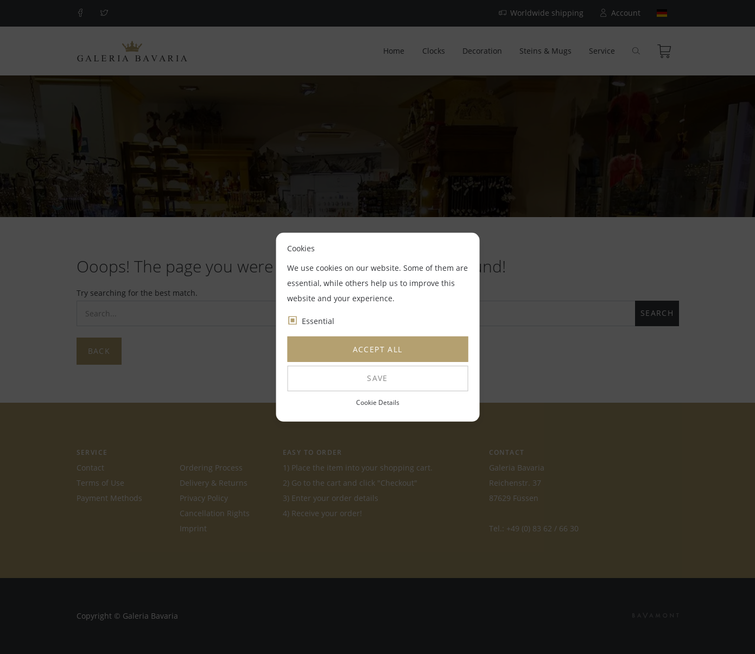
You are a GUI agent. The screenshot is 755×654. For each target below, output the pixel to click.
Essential (318, 321)
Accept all (378, 349)
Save (377, 378)
